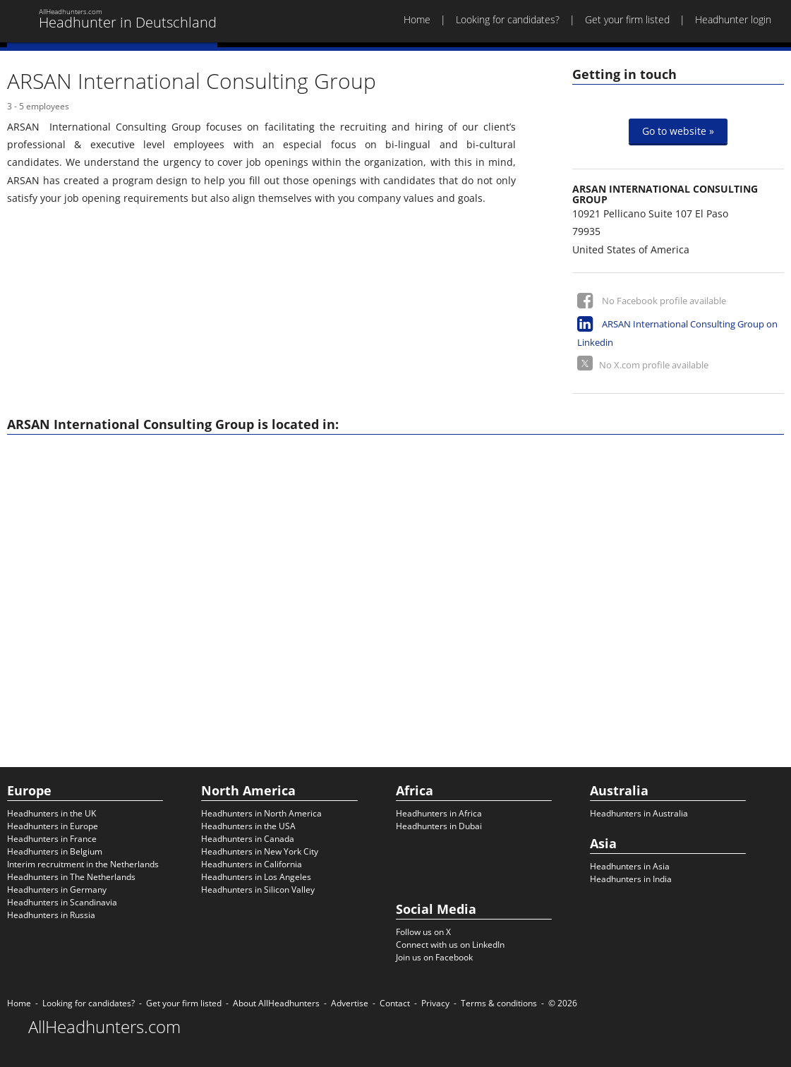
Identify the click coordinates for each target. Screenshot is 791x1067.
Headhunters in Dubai (439, 826)
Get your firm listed (627, 19)
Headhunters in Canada (247, 839)
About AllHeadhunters (276, 1003)
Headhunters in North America (261, 813)
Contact (395, 1003)
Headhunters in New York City (259, 851)
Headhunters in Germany (57, 890)
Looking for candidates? (508, 19)
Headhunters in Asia (630, 866)
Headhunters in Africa (439, 813)
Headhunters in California (251, 864)
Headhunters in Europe (52, 826)
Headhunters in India (631, 879)
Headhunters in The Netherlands (71, 877)
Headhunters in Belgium (54, 851)
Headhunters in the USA (248, 826)
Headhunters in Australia (639, 813)
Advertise (349, 1003)
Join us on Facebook (434, 957)
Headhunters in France (52, 839)
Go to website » (678, 131)
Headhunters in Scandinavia (62, 902)
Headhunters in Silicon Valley (258, 890)
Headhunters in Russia (51, 915)
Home (417, 19)
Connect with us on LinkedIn (450, 945)
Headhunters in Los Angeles (256, 877)
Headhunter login (733, 19)
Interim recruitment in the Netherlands (83, 864)
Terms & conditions (499, 1003)
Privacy (435, 1003)
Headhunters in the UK (51, 813)
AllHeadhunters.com (104, 1026)
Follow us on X (423, 932)
